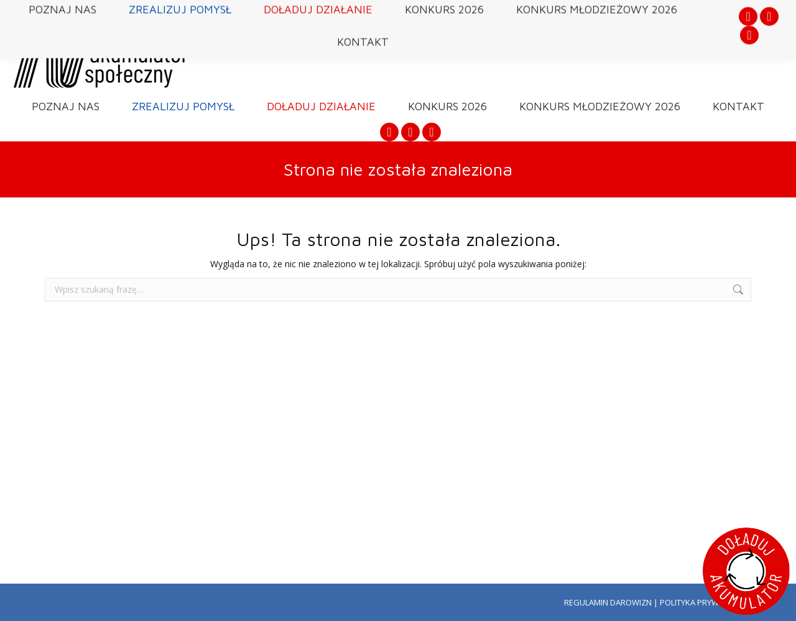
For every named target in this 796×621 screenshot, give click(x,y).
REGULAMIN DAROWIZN (608, 602)
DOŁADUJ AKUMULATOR (676, 35)
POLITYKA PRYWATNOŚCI (705, 602)
